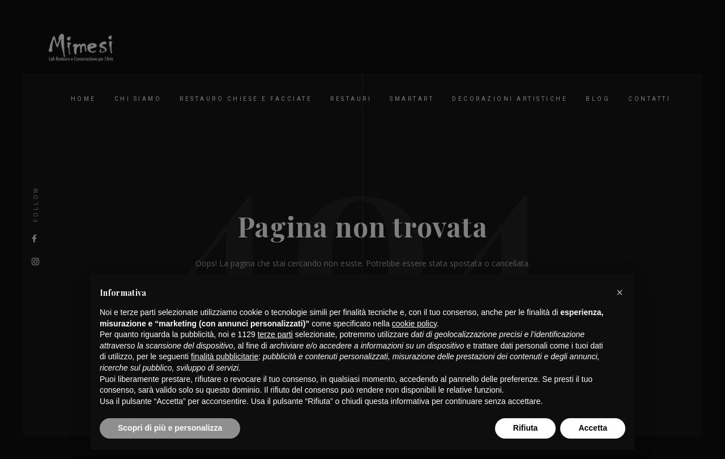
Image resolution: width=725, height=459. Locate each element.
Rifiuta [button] (525, 427)
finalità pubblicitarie (224, 356)
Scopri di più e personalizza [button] (170, 427)
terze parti (275, 334)
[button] (620, 292)
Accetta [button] (592, 427)
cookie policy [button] (414, 323)
